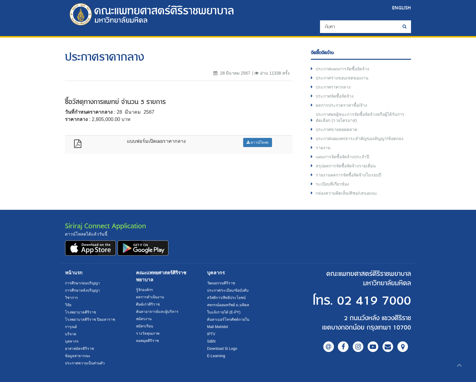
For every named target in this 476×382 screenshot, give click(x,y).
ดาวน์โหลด (257, 142)
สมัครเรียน (144, 326)
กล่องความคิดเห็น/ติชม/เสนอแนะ (346, 193)
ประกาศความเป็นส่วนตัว (85, 363)
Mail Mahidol (217, 327)
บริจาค (70, 334)
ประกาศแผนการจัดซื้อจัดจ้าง (342, 68)
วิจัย (68, 305)
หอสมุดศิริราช (147, 341)
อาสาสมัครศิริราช (79, 349)
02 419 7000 (374, 300)
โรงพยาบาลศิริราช (80, 312)
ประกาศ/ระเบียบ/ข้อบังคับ (228, 290)
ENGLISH (401, 8)
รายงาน (323, 147)
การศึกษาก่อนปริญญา (82, 283)
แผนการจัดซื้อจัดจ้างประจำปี (342, 156)
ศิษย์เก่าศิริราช (148, 304)
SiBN (211, 341)
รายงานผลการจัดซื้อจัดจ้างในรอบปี (348, 175)
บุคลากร (72, 341)
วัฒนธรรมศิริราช (221, 283)
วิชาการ (71, 298)
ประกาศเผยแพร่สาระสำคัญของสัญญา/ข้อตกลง (359, 138)
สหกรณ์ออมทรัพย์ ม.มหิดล (228, 305)
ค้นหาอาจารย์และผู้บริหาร (157, 312)
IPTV (211, 334)
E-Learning (216, 356)
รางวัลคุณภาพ (147, 333)
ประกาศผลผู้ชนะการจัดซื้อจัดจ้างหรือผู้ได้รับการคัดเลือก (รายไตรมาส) (360, 117)
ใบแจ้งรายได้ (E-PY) (223, 312)
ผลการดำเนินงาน (150, 297)
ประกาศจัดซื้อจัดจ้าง (335, 96)
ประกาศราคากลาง (333, 87)
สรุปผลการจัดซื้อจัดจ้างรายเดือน (346, 165)
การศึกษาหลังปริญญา (82, 290)
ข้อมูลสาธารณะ (77, 356)
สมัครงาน (143, 319)
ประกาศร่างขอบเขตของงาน (342, 77)
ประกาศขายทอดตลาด (336, 129)
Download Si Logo (222, 349)
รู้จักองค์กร (144, 290)
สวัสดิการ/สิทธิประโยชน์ (226, 298)
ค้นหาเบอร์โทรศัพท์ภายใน (228, 319)
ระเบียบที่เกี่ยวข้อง (332, 184)
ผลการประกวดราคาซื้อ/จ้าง (341, 105)
